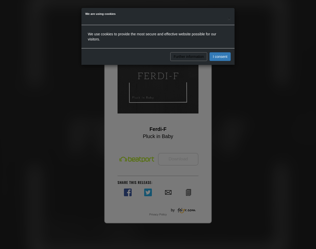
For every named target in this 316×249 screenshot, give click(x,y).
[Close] (229, 18)
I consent (220, 57)
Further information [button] (189, 57)
